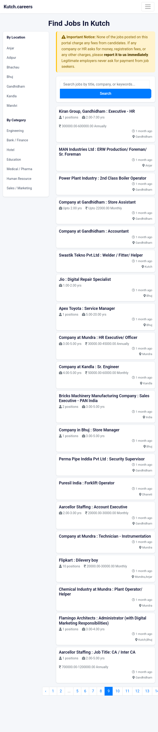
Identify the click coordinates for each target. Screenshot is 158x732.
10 (117, 691)
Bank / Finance (17, 140)
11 (127, 691)
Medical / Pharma (19, 169)
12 (137, 691)
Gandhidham (16, 86)
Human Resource (19, 179)
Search (105, 93)
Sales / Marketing (19, 188)
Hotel (10, 150)
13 (147, 691)
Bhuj (10, 77)
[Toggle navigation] (147, 6)
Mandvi (12, 105)
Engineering (15, 131)
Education (14, 159)
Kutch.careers (18, 6)
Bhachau (13, 67)
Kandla (12, 96)
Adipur (11, 57)
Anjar (10, 48)
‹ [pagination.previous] (45, 691)
